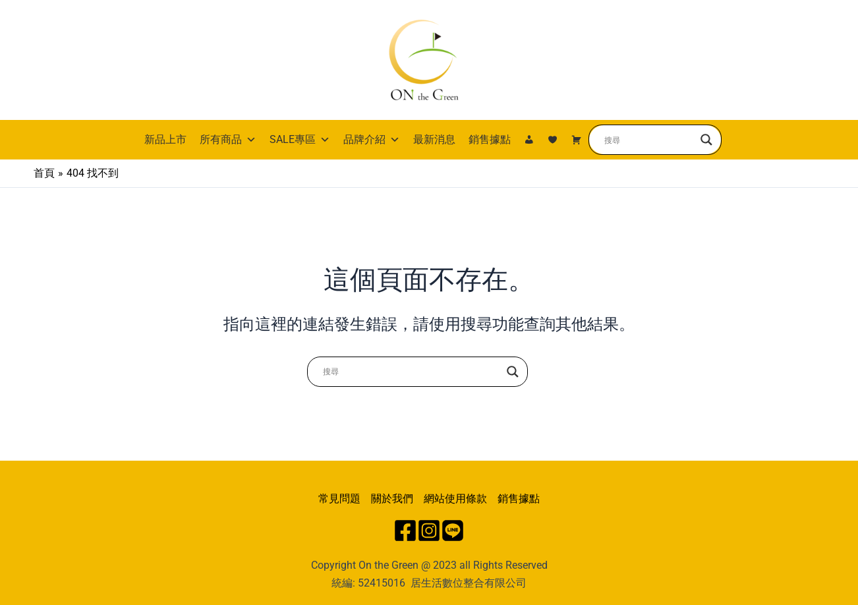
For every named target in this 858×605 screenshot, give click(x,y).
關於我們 (392, 498)
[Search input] (649, 139)
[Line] (453, 530)
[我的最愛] (553, 140)
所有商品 (228, 140)
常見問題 (339, 498)
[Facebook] (405, 530)
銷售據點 (490, 139)
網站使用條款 (455, 498)
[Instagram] (429, 530)
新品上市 (165, 139)
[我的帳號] (529, 140)
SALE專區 (300, 140)
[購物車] (576, 140)
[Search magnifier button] (706, 139)
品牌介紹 (371, 140)
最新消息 (434, 139)
